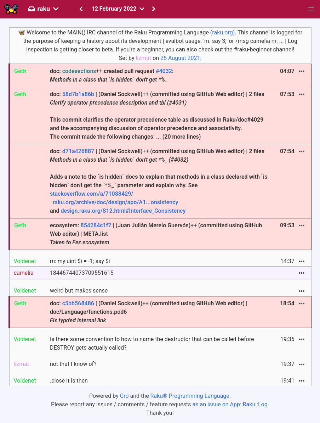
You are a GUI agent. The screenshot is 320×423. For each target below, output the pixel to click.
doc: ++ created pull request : (111, 75)
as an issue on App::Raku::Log (230, 404)
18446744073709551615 (82, 272)
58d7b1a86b (78, 94)
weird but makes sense (79, 290)
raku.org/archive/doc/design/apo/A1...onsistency (115, 202)
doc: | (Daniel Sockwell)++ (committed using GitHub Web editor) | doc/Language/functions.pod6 (148, 312)
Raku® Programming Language (189, 396)
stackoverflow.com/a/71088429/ (91, 193)
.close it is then (69, 380)
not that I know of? (73, 364)
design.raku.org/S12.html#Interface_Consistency (123, 210)
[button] (311, 9)
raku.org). (224, 32)
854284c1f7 (96, 225)
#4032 (164, 71)
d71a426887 (78, 151)
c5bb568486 (78, 303)
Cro (124, 396)
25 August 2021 (180, 58)
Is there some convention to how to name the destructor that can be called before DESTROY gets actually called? (152, 343)
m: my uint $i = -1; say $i (80, 261)
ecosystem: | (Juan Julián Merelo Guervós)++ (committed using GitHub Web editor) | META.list (156, 234)
